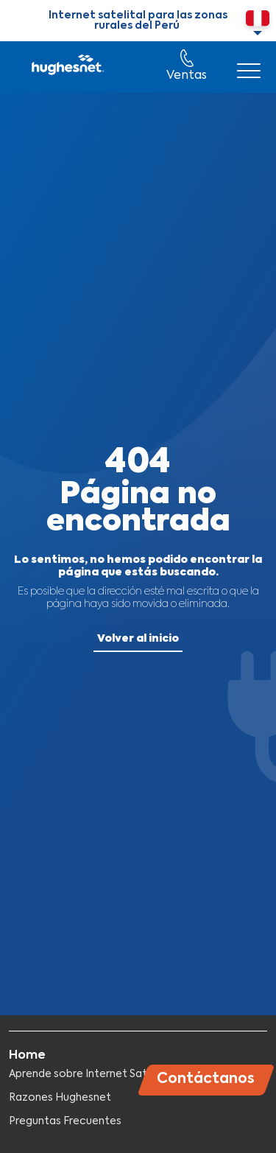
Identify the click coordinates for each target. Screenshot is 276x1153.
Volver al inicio (138, 639)
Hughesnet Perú (66, 67)
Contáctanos (206, 1079)
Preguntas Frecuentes (65, 1121)
